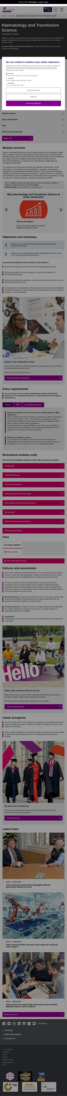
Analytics (11, 78)
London (40, 2)
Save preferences (33, 90)
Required (11, 73)
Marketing (11, 83)
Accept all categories (33, 103)
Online (46, 2)
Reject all (33, 97)
